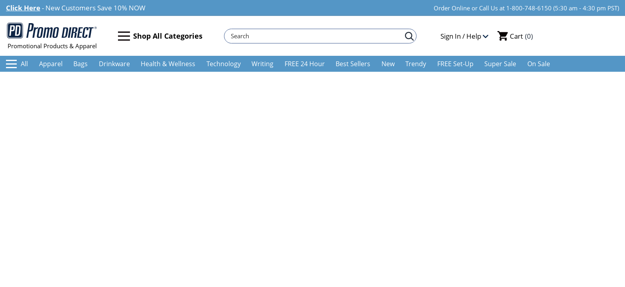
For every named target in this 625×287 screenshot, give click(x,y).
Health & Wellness (168, 63)
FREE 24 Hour (305, 63)
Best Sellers (353, 63)
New (388, 63)
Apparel (51, 63)
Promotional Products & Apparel (52, 36)
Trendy (415, 63)
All (17, 63)
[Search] (316, 36)
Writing (262, 63)
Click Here (23, 7)
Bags (80, 63)
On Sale (538, 63)
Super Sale (500, 63)
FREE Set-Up (455, 63)
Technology (223, 63)
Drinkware (114, 63)
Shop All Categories (160, 36)
